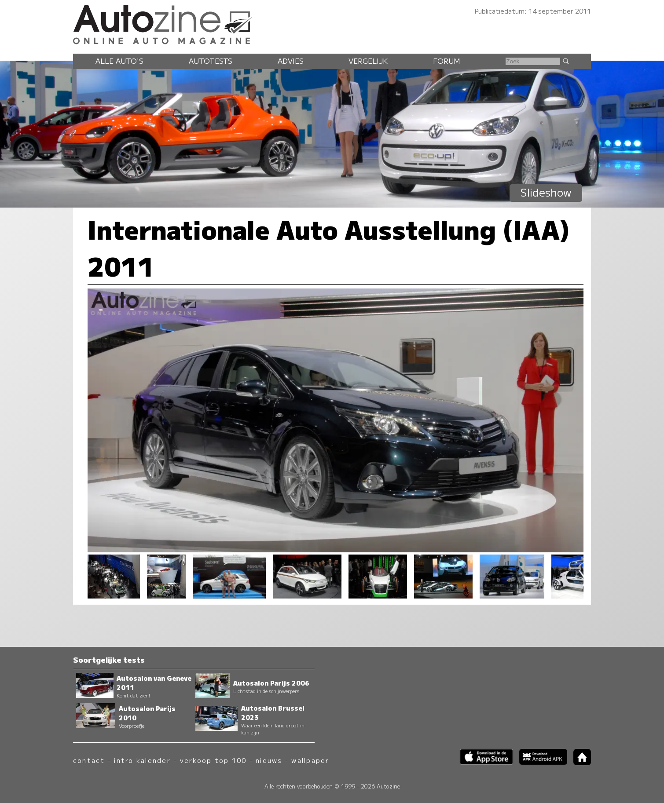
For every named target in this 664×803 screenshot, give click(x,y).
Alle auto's (119, 60)
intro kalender (142, 760)
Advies (291, 60)
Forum (446, 60)
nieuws (269, 760)
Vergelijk (368, 60)
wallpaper (310, 760)
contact (89, 760)
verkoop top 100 (213, 760)
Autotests (210, 60)
